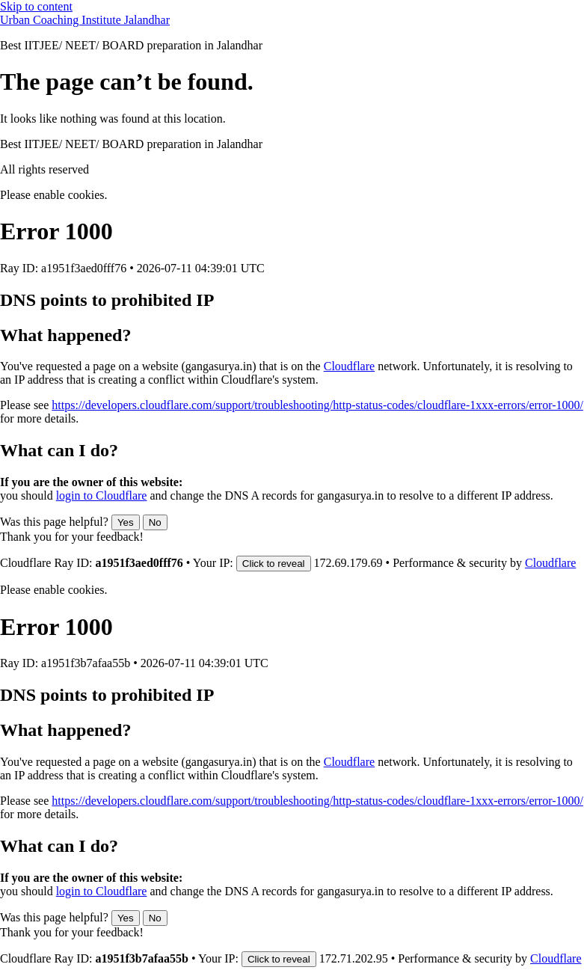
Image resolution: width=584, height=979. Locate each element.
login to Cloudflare (101, 495)
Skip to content (36, 6)
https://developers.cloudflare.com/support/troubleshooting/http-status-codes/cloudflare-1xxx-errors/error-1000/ (317, 405)
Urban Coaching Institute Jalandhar (85, 19)
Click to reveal (273, 563)
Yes (125, 522)
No (155, 522)
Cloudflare (349, 366)
